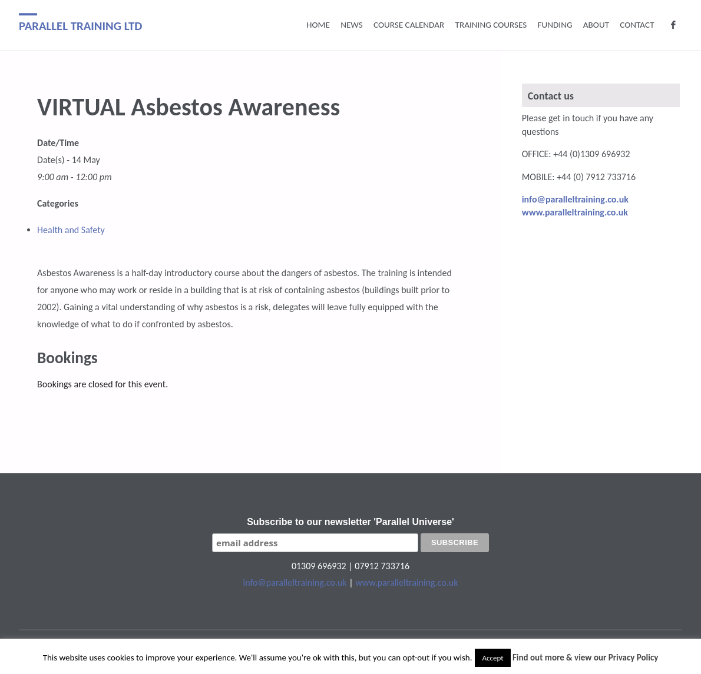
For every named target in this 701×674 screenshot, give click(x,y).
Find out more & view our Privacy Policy (585, 657)
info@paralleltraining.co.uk (295, 582)
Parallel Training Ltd (81, 26)
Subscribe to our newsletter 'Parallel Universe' (350, 522)
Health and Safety (71, 229)
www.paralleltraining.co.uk (406, 582)
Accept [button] (492, 657)
